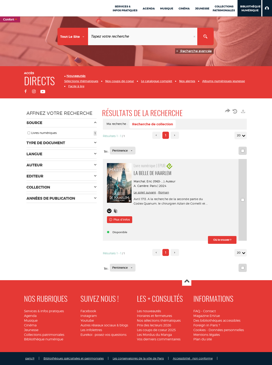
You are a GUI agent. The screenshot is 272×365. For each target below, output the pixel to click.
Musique (31, 320)
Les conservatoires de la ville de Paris (138, 358)
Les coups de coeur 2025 (156, 330)
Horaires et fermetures (154, 316)
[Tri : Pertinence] (122, 150)
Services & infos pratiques (44, 311)
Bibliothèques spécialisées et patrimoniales (74, 358)
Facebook (88, 311)
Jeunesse (31, 330)
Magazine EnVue (206, 316)
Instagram (88, 316)
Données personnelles (226, 330)
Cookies (199, 330)
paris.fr (29, 358)
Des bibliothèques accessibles (216, 320)
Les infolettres (91, 330)
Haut (186, 281)
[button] (267, 8)
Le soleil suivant (145, 192)
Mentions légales (206, 335)
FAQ (196, 311)
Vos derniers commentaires (158, 339)
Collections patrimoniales (44, 335)
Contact (209, 311)
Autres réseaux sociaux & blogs (104, 325)
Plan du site (202, 339)
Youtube (87, 320)
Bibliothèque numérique (43, 339)
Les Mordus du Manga (154, 335)
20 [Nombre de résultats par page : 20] (239, 135)
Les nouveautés (149, 311)
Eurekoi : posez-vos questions (103, 335)
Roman (163, 192)
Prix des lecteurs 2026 (154, 325)
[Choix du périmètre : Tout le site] (72, 36)
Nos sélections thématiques (159, 320)
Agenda (30, 316)
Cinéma (30, 325)
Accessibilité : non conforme (193, 358)
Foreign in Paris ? (206, 325)
